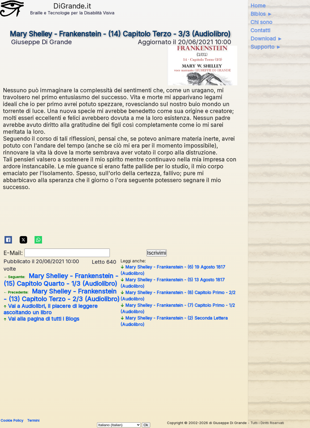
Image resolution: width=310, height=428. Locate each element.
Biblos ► (261, 14)
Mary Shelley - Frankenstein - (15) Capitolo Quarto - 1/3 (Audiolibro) (60, 279)
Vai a (50, 309)
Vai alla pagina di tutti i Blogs (41, 319)
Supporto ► (265, 47)
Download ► (266, 38)
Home (258, 5)
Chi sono (261, 22)
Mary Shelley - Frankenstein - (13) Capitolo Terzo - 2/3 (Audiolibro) (61, 295)
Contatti (260, 30)
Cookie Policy (12, 420)
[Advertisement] (153, 370)
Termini (33, 420)
